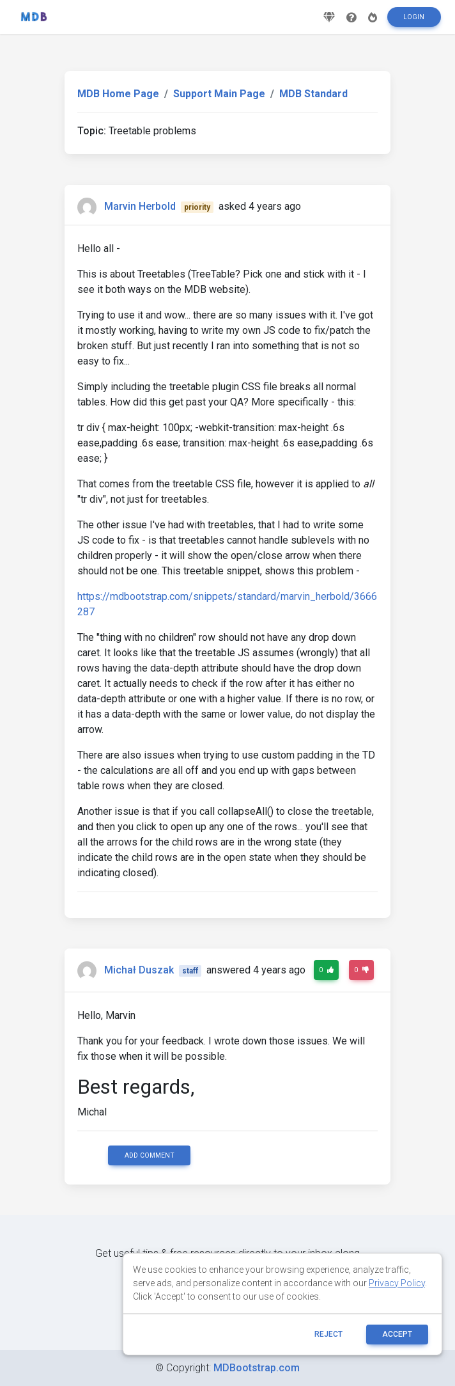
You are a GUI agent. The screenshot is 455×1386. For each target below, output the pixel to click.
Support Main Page (219, 94)
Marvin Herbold (140, 206)
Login (413, 21)
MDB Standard (313, 94)
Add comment (149, 1155)
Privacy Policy (397, 1283)
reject (328, 1334)
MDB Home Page (118, 94)
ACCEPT (397, 1334)
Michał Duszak (139, 970)
